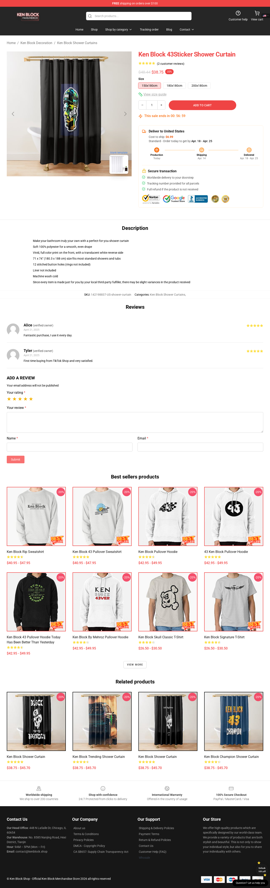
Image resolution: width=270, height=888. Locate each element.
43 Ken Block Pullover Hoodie (226, 552)
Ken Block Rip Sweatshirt (25, 552)
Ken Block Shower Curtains (77, 43)
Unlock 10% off (262, 870)
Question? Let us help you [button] (250, 882)
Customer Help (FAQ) (152, 851)
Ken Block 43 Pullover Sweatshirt (97, 552)
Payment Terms (149, 834)
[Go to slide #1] (58, 186)
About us (79, 828)
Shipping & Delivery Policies (156, 828)
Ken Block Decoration (36, 43)
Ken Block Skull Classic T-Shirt (160, 637)
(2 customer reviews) (170, 63)
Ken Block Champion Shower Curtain (231, 757)
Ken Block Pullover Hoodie (157, 552)
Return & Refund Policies (155, 840)
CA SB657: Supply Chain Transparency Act (100, 851)
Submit (15, 459)
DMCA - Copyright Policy (89, 846)
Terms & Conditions (86, 834)
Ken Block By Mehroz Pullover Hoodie (100, 637)
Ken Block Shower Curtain (26, 757)
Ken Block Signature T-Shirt (224, 637)
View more (135, 664)
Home (11, 43)
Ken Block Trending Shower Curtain (99, 757)
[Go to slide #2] (80, 186)
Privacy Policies (83, 840)
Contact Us (146, 846)
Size (141, 79)
